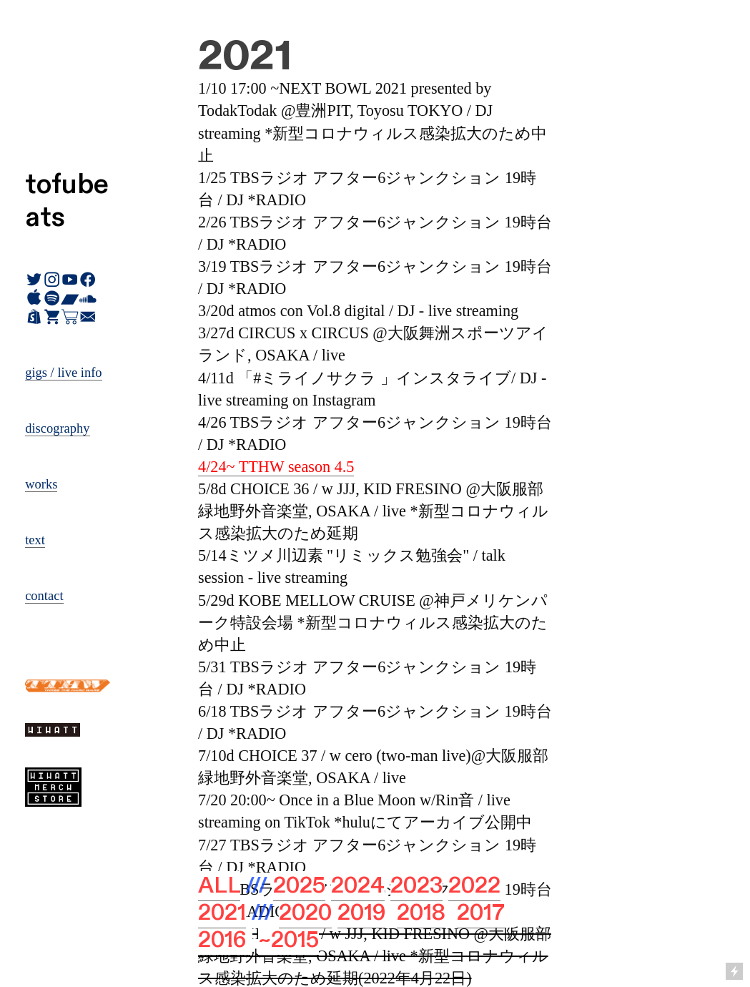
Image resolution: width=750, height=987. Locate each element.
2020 (305, 913)
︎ (52, 317)
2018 (421, 913)
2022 (474, 885)
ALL (219, 885)
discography (57, 428)
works (41, 484)
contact (44, 596)
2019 (361, 913)
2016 (222, 940)
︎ (88, 317)
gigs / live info (63, 372)
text (35, 540)
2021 (222, 913)
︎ (70, 317)
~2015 (288, 940)
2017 (481, 913)
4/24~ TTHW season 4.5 (276, 467)
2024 (358, 885)
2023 (416, 885)
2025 (299, 885)
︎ (34, 317)
